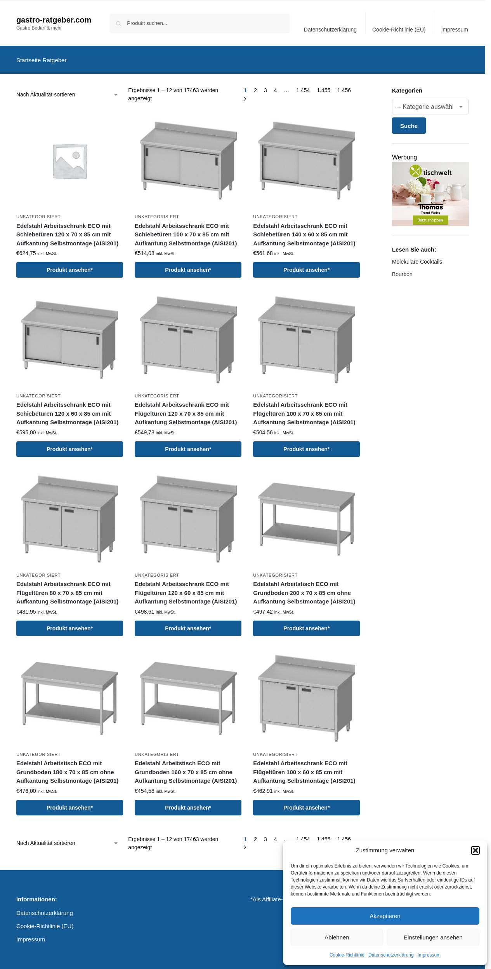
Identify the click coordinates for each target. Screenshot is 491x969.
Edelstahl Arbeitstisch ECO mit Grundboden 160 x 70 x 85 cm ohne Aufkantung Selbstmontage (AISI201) (186, 768)
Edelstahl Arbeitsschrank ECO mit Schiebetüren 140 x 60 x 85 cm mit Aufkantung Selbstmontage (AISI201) (304, 230)
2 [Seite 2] (255, 86)
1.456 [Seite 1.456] (344, 86)
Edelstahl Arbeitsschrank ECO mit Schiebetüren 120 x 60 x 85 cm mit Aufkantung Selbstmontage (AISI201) (67, 409)
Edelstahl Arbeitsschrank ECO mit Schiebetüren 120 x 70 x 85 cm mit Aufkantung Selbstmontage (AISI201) (67, 230)
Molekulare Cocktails (417, 257)
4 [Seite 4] (275, 86)
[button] (475, 850)
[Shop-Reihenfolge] (67, 90)
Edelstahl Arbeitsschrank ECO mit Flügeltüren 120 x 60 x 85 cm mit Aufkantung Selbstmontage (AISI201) (186, 588)
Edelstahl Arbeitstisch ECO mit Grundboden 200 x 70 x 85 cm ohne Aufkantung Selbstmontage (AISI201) (304, 588)
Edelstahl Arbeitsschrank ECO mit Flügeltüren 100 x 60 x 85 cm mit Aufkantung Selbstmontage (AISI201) (304, 768)
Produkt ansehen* (70, 265)
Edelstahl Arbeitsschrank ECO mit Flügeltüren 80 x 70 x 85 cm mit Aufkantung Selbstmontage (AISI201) (67, 588)
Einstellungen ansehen (433, 937)
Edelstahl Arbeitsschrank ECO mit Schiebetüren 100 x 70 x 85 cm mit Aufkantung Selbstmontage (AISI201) (186, 230)
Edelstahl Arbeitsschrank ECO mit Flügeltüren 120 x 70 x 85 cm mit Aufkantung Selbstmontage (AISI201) (186, 409)
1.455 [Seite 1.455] (323, 86)
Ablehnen (336, 937)
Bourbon (402, 270)
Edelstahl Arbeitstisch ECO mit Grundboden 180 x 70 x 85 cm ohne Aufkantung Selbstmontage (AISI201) (67, 768)
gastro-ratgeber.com (53, 20)
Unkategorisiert (38, 212)
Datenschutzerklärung (391, 955)
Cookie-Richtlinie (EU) (399, 29)
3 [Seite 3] (265, 86)
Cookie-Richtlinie (347, 955)
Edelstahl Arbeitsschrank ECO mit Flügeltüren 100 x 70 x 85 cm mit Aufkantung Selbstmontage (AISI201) (304, 409)
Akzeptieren (385, 916)
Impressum (429, 955)
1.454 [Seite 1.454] (303, 86)
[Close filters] (362, 87)
